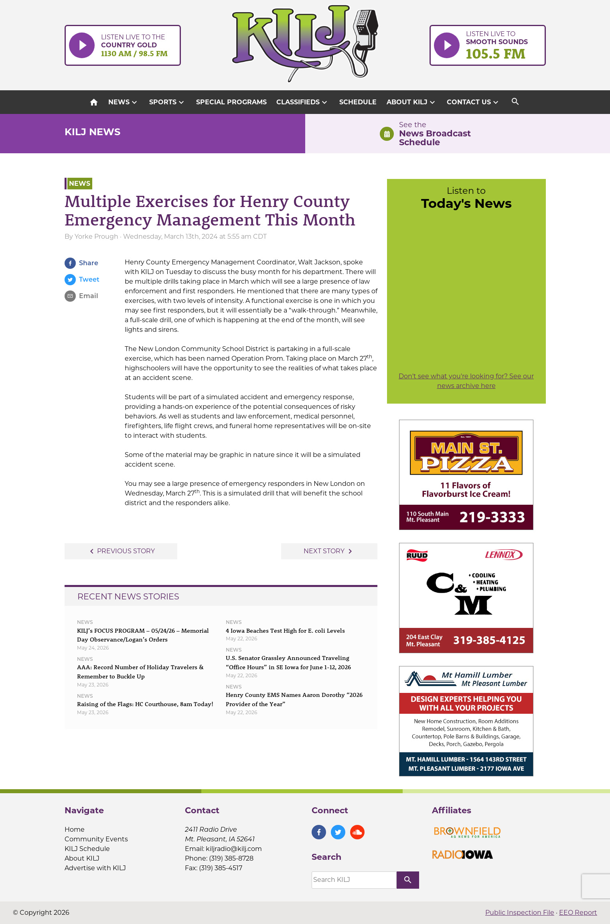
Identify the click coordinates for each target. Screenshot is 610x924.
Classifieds (302, 102)
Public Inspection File (519, 912)
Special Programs (231, 102)
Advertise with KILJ (95, 868)
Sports (167, 102)
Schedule (358, 102)
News (123, 102)
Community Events (96, 839)
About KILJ (412, 102)
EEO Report (578, 912)
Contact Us (474, 102)
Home (75, 829)
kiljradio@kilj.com (234, 849)
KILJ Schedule (87, 849)
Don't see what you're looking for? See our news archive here (466, 381)
